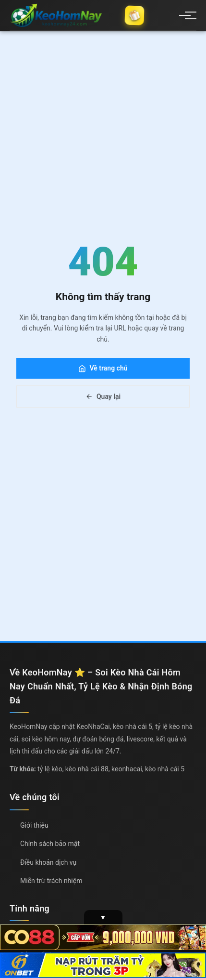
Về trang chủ (102, 368)
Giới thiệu (34, 825)
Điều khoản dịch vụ (48, 862)
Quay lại (103, 396)
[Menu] (184, 15)
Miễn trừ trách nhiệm (51, 881)
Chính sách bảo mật (50, 843)
